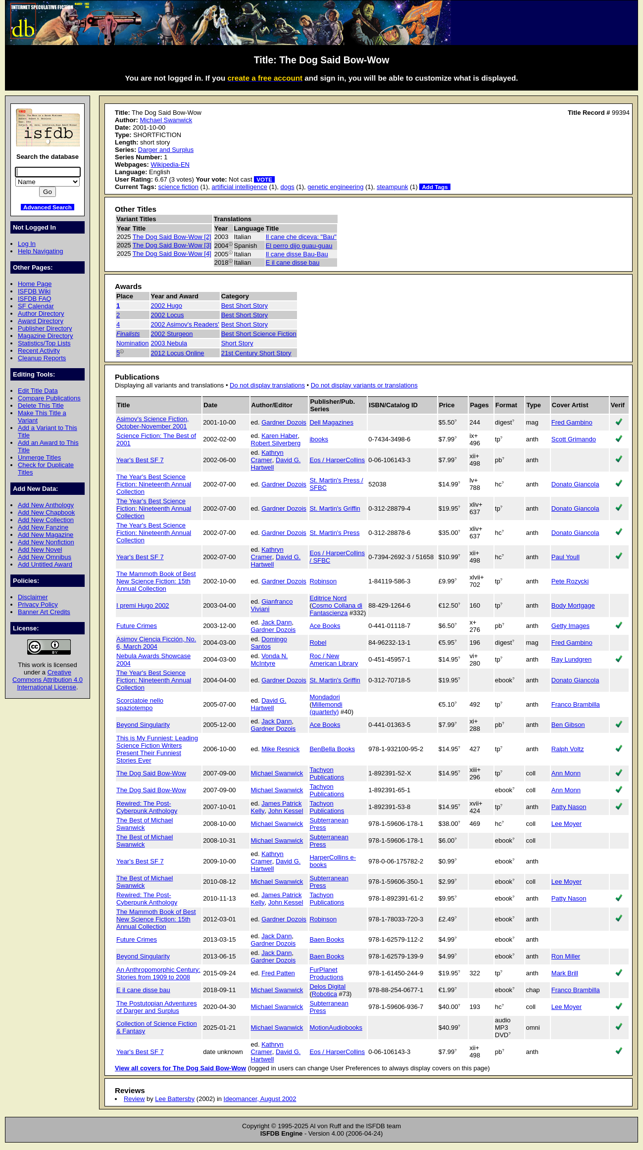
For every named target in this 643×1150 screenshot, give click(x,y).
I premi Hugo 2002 (142, 605)
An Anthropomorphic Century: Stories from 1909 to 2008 (158, 973)
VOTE (264, 179)
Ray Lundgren (571, 659)
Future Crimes (136, 625)
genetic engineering (335, 187)
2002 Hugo (166, 305)
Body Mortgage (573, 605)
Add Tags (434, 187)
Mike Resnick (280, 749)
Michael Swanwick (166, 120)
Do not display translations (267, 385)
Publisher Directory (45, 328)
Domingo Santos (269, 642)
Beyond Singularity (143, 724)
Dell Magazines (331, 422)
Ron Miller (565, 956)
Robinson (323, 581)
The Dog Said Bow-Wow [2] (172, 236)
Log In (27, 243)
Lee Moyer (566, 823)
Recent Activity (39, 350)
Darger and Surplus (166, 149)
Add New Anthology (46, 505)
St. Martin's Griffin (334, 508)
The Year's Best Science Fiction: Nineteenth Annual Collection (153, 484)
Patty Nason (569, 807)
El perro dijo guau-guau (299, 245)
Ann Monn (566, 773)
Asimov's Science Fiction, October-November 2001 (152, 422)
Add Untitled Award (45, 564)
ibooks (318, 439)
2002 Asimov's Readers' (185, 324)
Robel (317, 642)
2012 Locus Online (177, 353)
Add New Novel (40, 549)
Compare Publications (49, 398)
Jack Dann (276, 622)
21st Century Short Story (256, 353)
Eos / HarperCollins (337, 460)
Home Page (34, 284)
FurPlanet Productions (326, 973)
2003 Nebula (169, 343)
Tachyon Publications (326, 773)
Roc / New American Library (333, 659)
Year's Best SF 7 (140, 460)
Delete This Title (41, 405)
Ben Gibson (568, 724)
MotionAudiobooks (335, 1027)
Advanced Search (47, 207)
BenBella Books (331, 749)
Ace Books (324, 625)
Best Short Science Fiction (259, 333)
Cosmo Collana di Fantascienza (335, 609)
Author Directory (41, 313)
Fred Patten (278, 973)
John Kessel (285, 811)
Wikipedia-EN (169, 164)
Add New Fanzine (43, 527)
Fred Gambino (572, 422)
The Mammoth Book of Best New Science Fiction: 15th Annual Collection (156, 581)
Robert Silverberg (276, 443)
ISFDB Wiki (34, 291)
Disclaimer (33, 597)
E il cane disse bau (293, 262)
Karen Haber (279, 435)
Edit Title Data (38, 390)
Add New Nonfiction (46, 542)
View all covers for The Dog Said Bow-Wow (180, 1068)
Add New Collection (46, 520)
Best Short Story (244, 305)
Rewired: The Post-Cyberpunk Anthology (146, 807)
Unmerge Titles (39, 457)
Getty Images (570, 625)
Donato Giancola (575, 484)
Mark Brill (564, 973)
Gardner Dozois (283, 422)
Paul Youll (565, 557)
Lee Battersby (175, 1098)
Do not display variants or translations (364, 385)
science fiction (178, 187)
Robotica (324, 994)
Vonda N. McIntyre (269, 659)
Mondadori (324, 697)
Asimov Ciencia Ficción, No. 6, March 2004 (156, 642)
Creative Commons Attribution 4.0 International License (47, 680)
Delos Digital (327, 986)
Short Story (237, 343)
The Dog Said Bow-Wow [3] (172, 245)
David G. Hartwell (269, 704)
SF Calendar (36, 306)
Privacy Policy (38, 604)
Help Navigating (40, 251)
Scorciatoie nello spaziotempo (139, 704)
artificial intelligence (239, 187)
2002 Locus (167, 315)
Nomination (132, 343)
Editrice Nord (327, 598)
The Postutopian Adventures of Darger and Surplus (156, 1007)
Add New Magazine (45, 534)
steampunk (392, 187)
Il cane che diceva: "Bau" (301, 236)
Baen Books (326, 939)
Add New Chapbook (46, 512)
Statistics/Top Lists (44, 343)
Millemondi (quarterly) (325, 708)
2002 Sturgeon (172, 333)
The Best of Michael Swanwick (144, 823)
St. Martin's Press (334, 532)
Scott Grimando (573, 439)
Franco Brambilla (575, 704)
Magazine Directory (45, 335)
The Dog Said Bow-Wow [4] (172, 253)
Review (134, 1098)
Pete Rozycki (570, 581)
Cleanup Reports (42, 358)
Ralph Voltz (567, 749)
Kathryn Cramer (267, 456)
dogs (288, 187)
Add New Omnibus (44, 557)
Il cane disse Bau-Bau (297, 254)
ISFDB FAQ (34, 298)
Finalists (128, 333)
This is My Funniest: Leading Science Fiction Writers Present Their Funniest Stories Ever (157, 749)
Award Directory (40, 321)
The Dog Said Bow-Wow (151, 773)
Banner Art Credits (44, 612)
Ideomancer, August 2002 (260, 1098)
